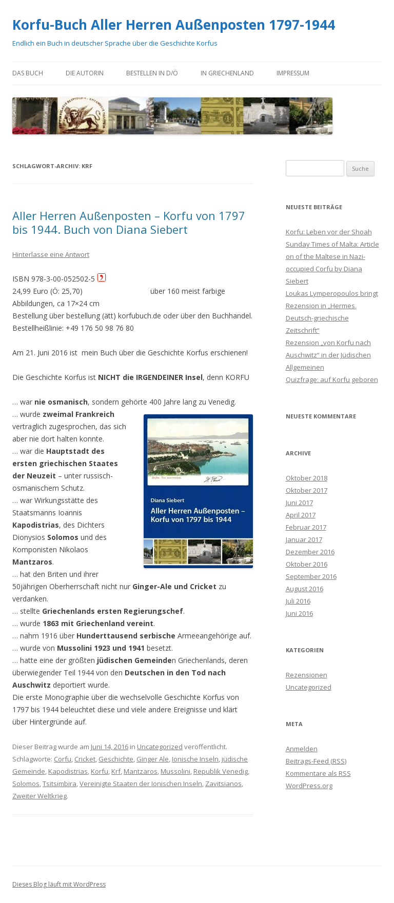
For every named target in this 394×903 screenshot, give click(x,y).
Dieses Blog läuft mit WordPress (59, 884)
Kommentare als (318, 773)
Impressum (293, 73)
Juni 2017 (299, 502)
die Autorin (85, 73)
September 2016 (311, 576)
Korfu (99, 771)
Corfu (62, 759)
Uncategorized (160, 746)
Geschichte (115, 759)
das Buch (27, 73)
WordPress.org (309, 785)
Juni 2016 (299, 613)
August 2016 (304, 588)
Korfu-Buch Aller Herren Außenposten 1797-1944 (173, 24)
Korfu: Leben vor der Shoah (329, 231)
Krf (116, 771)
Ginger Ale (152, 759)
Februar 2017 (306, 527)
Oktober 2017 (306, 490)
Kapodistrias (68, 771)
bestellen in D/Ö (152, 73)
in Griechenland (227, 73)
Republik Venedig (220, 771)
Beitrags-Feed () (316, 761)
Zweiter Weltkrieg (39, 795)
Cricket (84, 759)
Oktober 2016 (306, 564)
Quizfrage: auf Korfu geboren (332, 379)
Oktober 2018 (306, 478)
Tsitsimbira (59, 783)
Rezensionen (306, 674)
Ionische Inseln (195, 759)
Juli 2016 (298, 601)
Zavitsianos (223, 783)
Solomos (26, 783)
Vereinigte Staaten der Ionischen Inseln (141, 783)
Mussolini (175, 771)
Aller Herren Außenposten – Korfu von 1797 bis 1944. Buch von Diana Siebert (128, 222)
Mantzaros (140, 771)
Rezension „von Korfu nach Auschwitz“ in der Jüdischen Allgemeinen (328, 355)
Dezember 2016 (310, 551)
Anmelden (302, 748)
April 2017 (301, 514)
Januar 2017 (304, 539)
